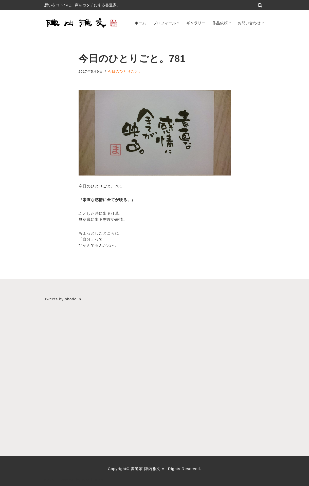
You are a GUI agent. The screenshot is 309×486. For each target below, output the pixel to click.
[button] (178, 23)
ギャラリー (195, 23)
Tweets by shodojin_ (64, 299)
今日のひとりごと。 (125, 71)
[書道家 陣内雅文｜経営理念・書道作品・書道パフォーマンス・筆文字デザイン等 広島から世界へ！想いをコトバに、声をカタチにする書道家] (82, 22)
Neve (49, 480)
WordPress (92, 480)
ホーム (140, 23)
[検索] (260, 5)
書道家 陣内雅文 (146, 468)
